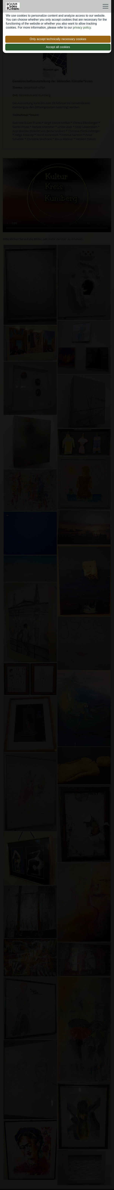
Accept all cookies (58, 47)
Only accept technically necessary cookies (58, 39)
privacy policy (82, 27)
